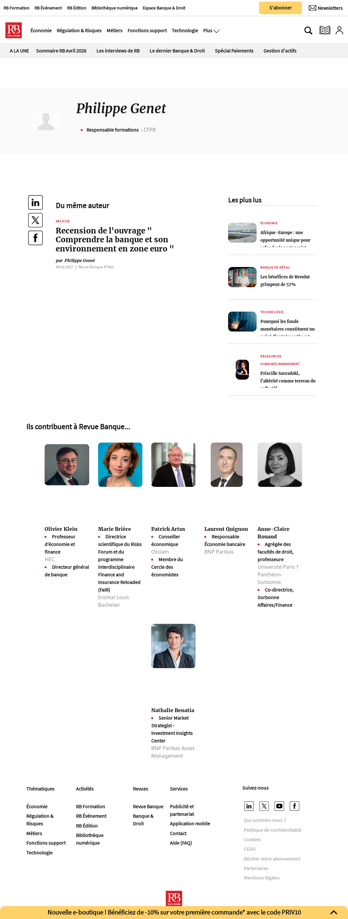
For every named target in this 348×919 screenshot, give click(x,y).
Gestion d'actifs (280, 50)
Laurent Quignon (226, 529)
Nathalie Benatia (172, 710)
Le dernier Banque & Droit (177, 50)
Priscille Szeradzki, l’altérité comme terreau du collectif (287, 381)
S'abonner (280, 7)
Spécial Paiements (234, 50)
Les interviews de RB (118, 50)
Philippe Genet (75, 260)
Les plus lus (244, 200)
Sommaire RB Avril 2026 (61, 50)
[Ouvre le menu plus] (215, 30)
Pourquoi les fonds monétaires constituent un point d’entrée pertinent (287, 329)
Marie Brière (114, 529)
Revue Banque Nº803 (96, 266)
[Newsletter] (326, 8)
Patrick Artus (168, 529)
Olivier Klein (61, 529)
